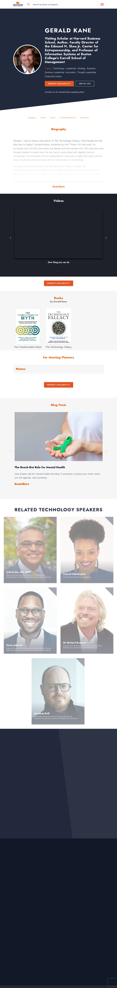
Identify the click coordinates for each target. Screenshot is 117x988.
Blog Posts (84, 118)
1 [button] (56, 270)
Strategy (81, 68)
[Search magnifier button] (28, 4)
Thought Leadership (86, 72)
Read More (59, 186)
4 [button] (59, 492)
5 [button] (61, 492)
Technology (58, 68)
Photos (20, 369)
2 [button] (58, 270)
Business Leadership (54, 72)
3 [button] (60, 270)
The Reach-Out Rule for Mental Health (40, 467)
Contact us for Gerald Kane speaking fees (64, 92)
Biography (32, 118)
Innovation (71, 72)
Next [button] (106, 237)
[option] (58, 237)
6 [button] (63, 492)
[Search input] (65, 4)
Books (52, 118)
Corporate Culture (53, 76)
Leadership (71, 68)
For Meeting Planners (68, 118)
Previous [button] (10, 237)
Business (91, 68)
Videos (43, 118)
